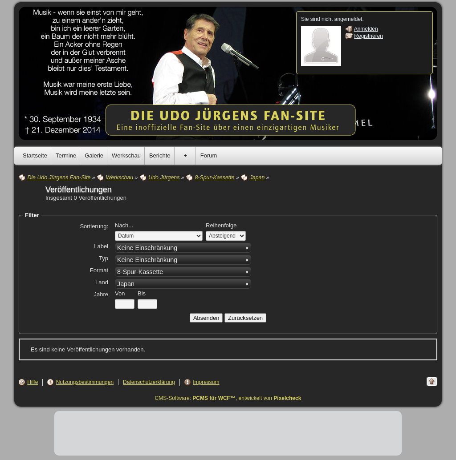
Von (120, 293)
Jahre (101, 294)
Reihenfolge (221, 225)
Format (99, 270)
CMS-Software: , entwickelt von (228, 398)
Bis (142, 293)
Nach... (124, 225)
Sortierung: (94, 226)
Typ (103, 258)
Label (101, 246)
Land (101, 282)
